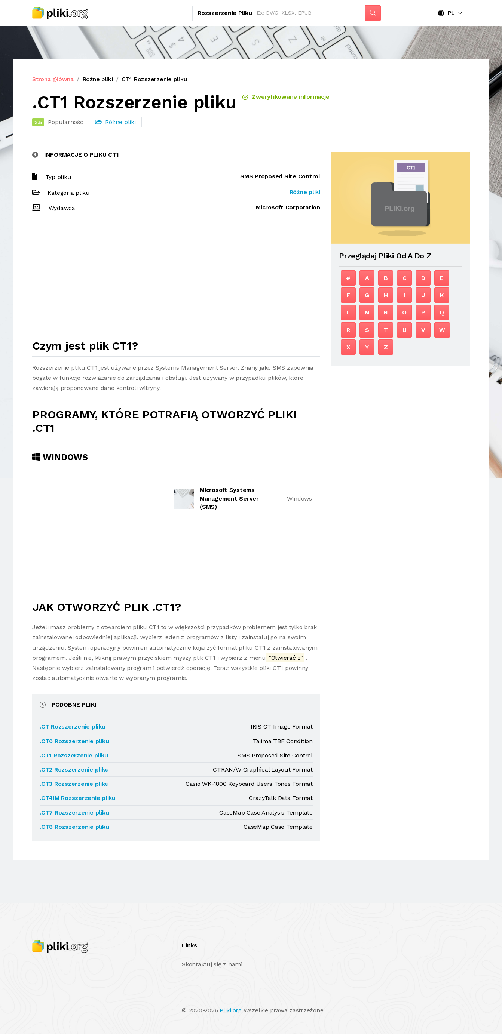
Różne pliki (97, 79)
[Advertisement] (176, 279)
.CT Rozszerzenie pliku (72, 726)
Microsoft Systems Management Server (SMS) (229, 498)
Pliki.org (231, 1010)
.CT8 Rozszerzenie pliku (74, 826)
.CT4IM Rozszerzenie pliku (78, 797)
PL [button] (446, 12)
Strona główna (53, 79)
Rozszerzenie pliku (225, 12)
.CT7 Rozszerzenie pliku (74, 812)
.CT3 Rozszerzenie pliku (74, 783)
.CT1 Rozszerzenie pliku (74, 755)
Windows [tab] (60, 457)
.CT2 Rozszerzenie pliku (74, 769)
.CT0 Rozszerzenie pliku (74, 741)
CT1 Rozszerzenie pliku (154, 79)
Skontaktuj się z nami (212, 964)
